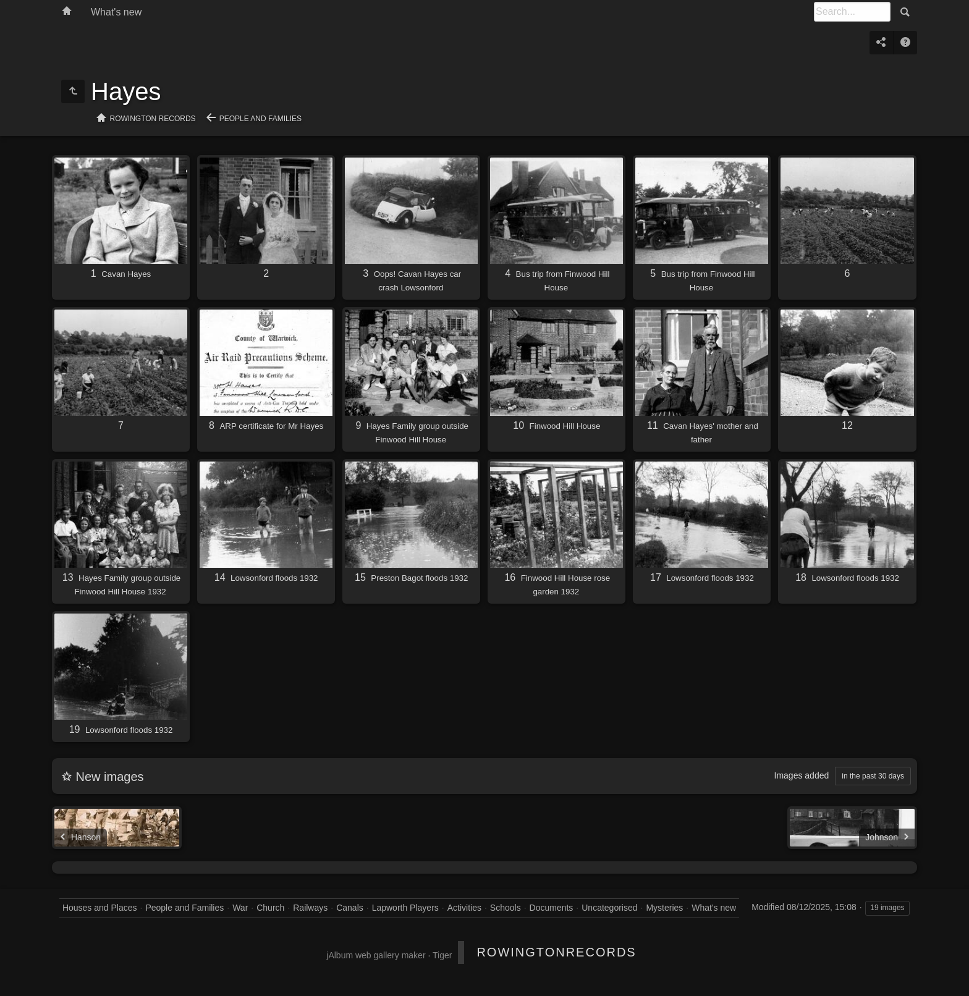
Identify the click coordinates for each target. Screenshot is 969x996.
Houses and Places (99, 908)
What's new (116, 12)
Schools (505, 908)
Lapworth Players (405, 908)
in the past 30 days (873, 776)
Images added (801, 775)
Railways (310, 908)
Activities (464, 908)
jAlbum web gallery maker (375, 955)
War (240, 908)
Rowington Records (153, 118)
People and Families (260, 118)
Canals (349, 908)
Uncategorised (609, 908)
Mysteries (664, 908)
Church (270, 908)
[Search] (852, 12)
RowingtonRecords (556, 952)
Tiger (442, 955)
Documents (551, 908)
